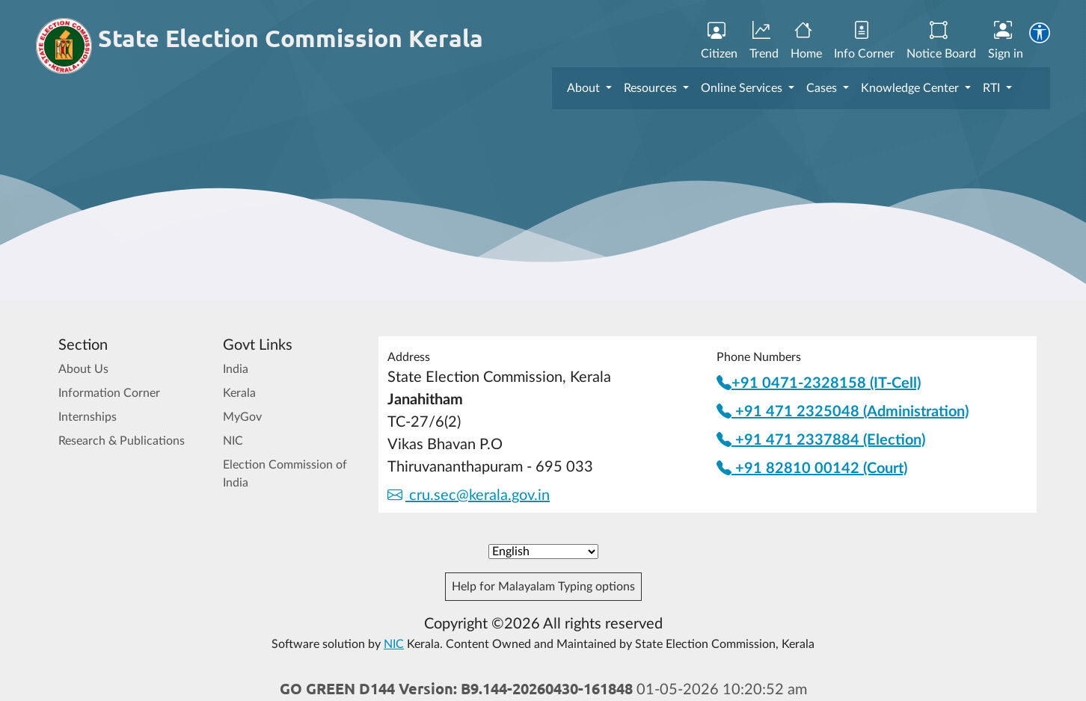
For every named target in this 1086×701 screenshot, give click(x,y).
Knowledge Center (911, 88)
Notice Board (941, 41)
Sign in (1005, 41)
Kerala (239, 393)
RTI (993, 88)
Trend (764, 41)
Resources (652, 88)
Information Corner (109, 393)
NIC (233, 441)
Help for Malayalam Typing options (543, 587)
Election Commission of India (285, 474)
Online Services (743, 88)
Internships (87, 417)
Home (806, 41)
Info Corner (864, 41)
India (235, 369)
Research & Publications (121, 441)
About (585, 88)
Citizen (719, 41)
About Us (83, 369)
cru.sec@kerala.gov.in (468, 495)
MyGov (242, 417)
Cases (823, 88)
